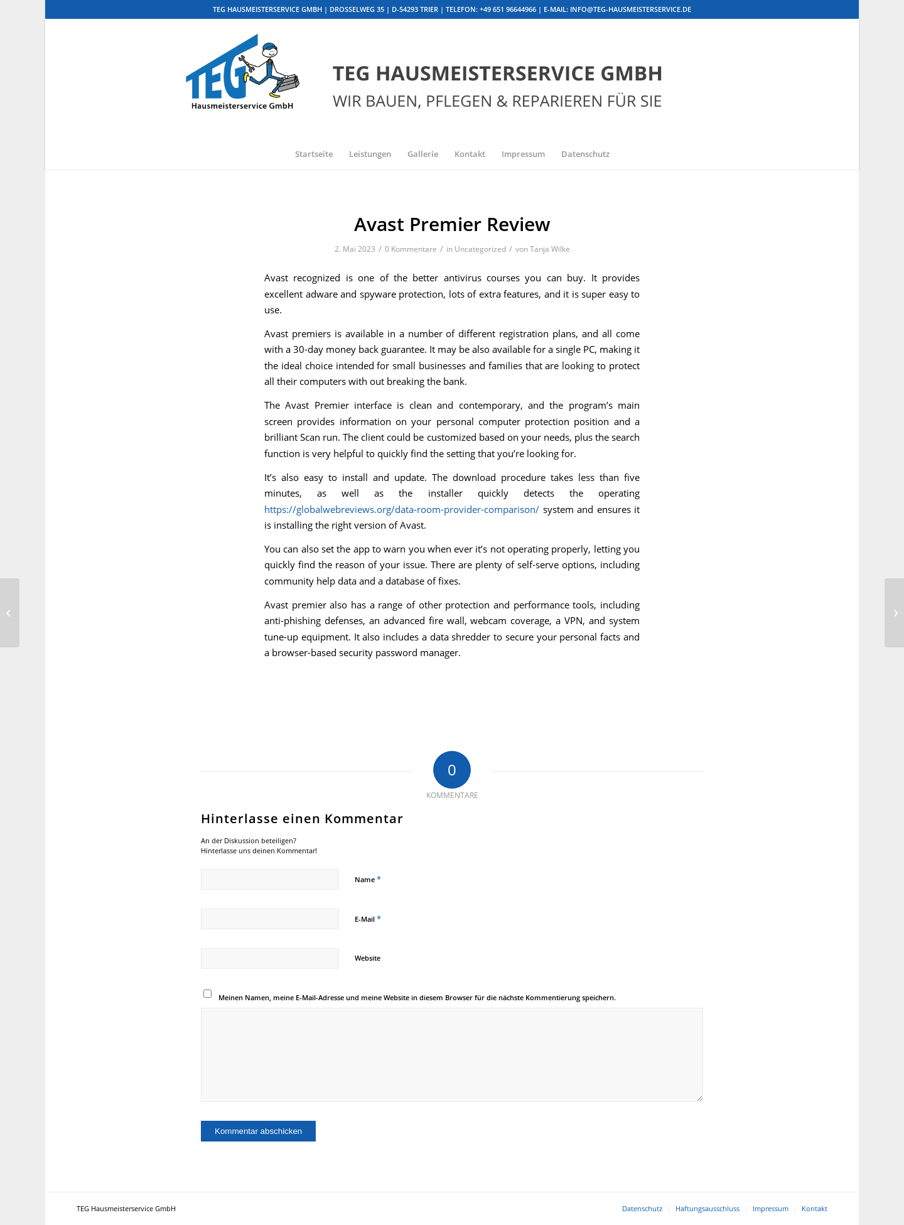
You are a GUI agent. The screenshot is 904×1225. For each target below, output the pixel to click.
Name (368, 879)
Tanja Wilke (550, 249)
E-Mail (368, 918)
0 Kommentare (411, 249)
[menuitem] (314, 154)
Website (367, 958)
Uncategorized (480, 249)
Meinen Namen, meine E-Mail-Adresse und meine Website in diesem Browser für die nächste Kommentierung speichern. (417, 997)
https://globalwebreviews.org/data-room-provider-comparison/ (401, 509)
